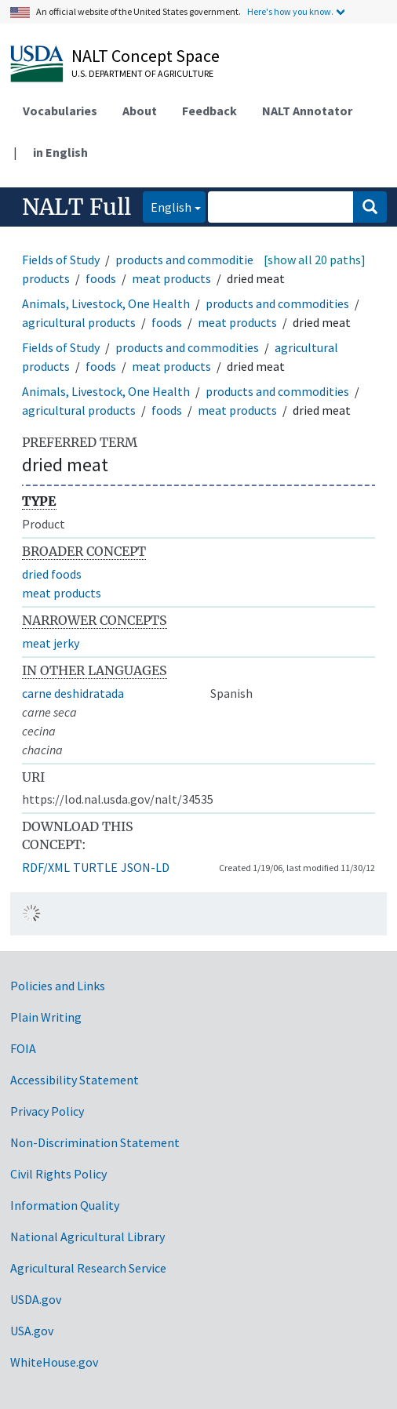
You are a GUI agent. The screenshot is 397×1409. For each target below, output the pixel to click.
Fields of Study (61, 259)
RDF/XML (46, 867)
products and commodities (187, 259)
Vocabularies (60, 110)
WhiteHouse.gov (54, 1362)
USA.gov (31, 1330)
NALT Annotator (307, 110)
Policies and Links (57, 985)
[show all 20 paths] (315, 259)
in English (60, 152)
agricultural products (79, 322)
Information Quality (64, 1205)
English (167, 206)
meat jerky (50, 643)
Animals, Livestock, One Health (106, 303)
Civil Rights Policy (58, 1174)
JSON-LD (145, 867)
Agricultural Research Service (88, 1268)
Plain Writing (46, 1017)
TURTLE (95, 867)
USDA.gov (35, 1299)
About (139, 110)
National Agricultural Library (87, 1236)
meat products (171, 278)
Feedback (209, 110)
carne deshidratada (73, 693)
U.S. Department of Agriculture (142, 73)
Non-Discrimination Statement (95, 1142)
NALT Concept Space (145, 56)
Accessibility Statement (74, 1080)
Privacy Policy (47, 1111)
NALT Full (76, 207)
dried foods (52, 574)
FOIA (23, 1048)
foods (101, 278)
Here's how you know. (290, 11)
